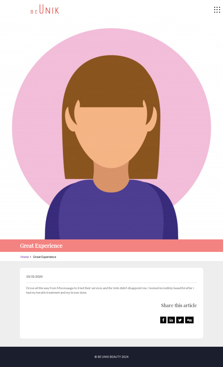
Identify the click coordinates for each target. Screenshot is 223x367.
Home (24, 257)
